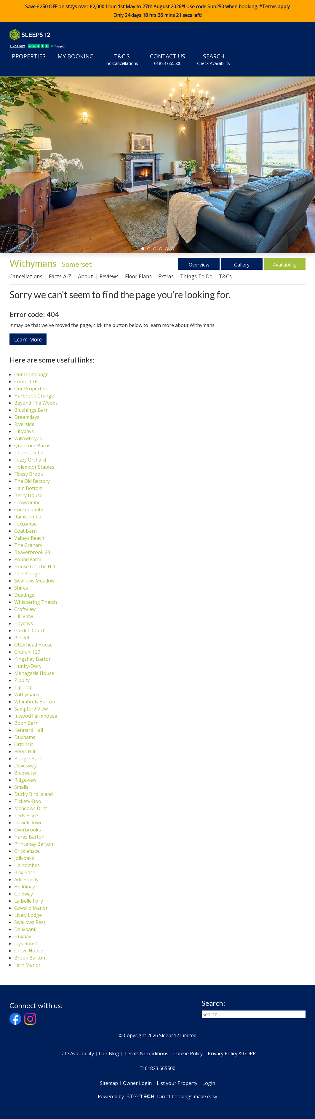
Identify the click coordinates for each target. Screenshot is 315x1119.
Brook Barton (29, 957)
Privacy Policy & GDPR (232, 1053)
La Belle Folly (28, 901)
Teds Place (26, 815)
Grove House (28, 950)
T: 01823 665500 (157, 1068)
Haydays (23, 623)
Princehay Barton (33, 844)
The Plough (27, 573)
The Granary (28, 545)
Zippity (22, 680)
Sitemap (109, 1083)
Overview (199, 263)
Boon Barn (26, 723)
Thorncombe (28, 452)
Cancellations (25, 276)
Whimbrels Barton (34, 701)
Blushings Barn (31, 410)
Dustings (24, 595)
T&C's (121, 59)
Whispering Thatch (35, 602)
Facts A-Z (60, 276)
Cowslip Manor (31, 908)
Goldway (23, 893)
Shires (21, 588)
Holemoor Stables (34, 467)
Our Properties (31, 388)
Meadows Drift (30, 808)
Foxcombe (25, 524)
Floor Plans (138, 276)
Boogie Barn (28, 758)
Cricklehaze (27, 851)
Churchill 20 (27, 652)
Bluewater (25, 773)
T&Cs (225, 276)
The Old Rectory (32, 481)
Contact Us (167, 59)
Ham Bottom (28, 488)
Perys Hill (24, 751)
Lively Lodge (28, 915)
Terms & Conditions (146, 1053)
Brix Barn (24, 872)
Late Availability (76, 1053)
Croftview (25, 609)
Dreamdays (26, 417)
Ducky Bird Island (33, 794)
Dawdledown (28, 822)
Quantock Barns (32, 445)
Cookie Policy (188, 1053)
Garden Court (29, 630)
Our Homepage (31, 374)
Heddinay (24, 886)
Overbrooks (27, 829)
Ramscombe (27, 516)
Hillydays (24, 431)
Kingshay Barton (33, 659)
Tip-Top (23, 687)
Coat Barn (25, 531)
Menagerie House (34, 673)
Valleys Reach (29, 538)
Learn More (28, 339)
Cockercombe (29, 509)
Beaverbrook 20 (32, 552)
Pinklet (22, 637)
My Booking (75, 56)
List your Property (177, 1083)
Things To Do (196, 276)
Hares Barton (29, 837)
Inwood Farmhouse (35, 716)
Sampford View (31, 708)
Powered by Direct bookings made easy (157, 1096)
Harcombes (27, 865)
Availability (285, 263)
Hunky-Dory (27, 666)
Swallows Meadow (34, 580)
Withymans (26, 694)
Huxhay (22, 936)
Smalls (21, 787)
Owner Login (137, 1083)
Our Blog (109, 1053)
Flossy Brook (28, 474)
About (85, 276)
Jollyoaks (24, 858)
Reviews (109, 276)
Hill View (23, 616)
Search (213, 59)
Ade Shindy (26, 879)
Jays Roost (25, 943)
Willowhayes (28, 438)
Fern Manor (27, 965)
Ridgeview (25, 780)
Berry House (28, 495)
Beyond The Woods (36, 403)
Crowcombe (27, 502)
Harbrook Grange (34, 395)
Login (208, 1083)
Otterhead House (33, 644)
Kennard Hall (28, 730)
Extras (166, 276)
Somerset (77, 264)
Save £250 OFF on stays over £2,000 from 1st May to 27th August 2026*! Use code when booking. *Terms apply (157, 11)
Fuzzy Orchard (30, 459)
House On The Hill (34, 566)
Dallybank (25, 929)
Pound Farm (27, 559)
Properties (29, 56)
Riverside (24, 424)
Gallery (242, 263)
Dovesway (25, 765)
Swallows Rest (29, 922)
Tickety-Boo (27, 801)
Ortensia (23, 744)
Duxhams (24, 737)
